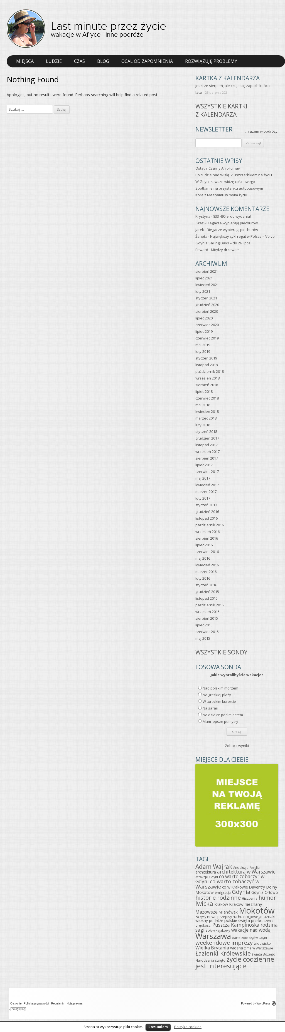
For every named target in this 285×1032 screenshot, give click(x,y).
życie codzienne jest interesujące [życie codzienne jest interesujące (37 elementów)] (234, 962)
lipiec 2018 (204, 391)
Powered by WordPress (258, 1003)
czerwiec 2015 (207, 631)
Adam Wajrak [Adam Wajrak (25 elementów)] (213, 866)
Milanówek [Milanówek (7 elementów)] (228, 912)
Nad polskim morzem (220, 688)
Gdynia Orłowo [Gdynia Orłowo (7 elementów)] (264, 892)
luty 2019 (202, 351)
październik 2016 (209, 524)
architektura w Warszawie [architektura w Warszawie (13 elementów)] (246, 872)
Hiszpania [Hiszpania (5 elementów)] (249, 898)
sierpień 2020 (206, 311)
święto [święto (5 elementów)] (220, 960)
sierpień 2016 (206, 538)
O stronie (16, 1003)
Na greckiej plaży (217, 694)
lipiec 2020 (204, 318)
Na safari (210, 708)
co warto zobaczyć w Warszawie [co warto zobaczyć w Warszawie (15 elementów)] (227, 884)
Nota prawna (74, 1003)
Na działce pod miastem (223, 714)
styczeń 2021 (206, 298)
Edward (201, 249)
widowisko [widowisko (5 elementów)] (262, 943)
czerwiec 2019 (207, 338)
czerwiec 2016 (207, 551)
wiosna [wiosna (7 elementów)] (236, 948)
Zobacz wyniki (237, 745)
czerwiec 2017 (207, 471)
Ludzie (54, 61)
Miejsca (25, 61)
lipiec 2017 (204, 464)
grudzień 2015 (207, 591)
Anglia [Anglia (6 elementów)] (255, 867)
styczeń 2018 (206, 431)
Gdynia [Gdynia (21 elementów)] (241, 891)
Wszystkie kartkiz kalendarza (221, 110)
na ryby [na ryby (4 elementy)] (200, 917)
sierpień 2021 (206, 271)
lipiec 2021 (204, 278)
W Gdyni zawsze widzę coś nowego (225, 181)
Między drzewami (225, 249)
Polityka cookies (188, 1026)
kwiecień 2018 (207, 411)
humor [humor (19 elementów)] (267, 897)
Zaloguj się (18, 1009)
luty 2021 (202, 291)
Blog (103, 61)
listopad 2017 (206, 444)
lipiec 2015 (204, 624)
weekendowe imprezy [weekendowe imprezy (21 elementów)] (224, 942)
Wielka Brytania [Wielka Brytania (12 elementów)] (212, 947)
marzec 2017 (206, 491)
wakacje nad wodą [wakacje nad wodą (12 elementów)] (251, 930)
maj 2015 (202, 638)
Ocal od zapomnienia (147, 61)
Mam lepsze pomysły (220, 721)
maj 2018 (202, 404)
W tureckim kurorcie (219, 701)
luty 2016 (202, 578)
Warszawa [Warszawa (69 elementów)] (213, 936)
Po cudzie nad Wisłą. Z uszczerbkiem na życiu (233, 174)
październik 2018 (209, 371)
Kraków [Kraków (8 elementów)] (221, 904)
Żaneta (201, 236)
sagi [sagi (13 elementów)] (200, 930)
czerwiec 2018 (207, 398)
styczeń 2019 (206, 358)
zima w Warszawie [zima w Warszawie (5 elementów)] (258, 948)
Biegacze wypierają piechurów (232, 222)
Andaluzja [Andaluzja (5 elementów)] (241, 867)
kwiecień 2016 (207, 564)
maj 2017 (202, 478)
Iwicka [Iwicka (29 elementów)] (204, 903)
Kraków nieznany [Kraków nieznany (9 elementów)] (245, 904)
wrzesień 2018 (207, 378)
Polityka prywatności (36, 1003)
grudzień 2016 (207, 511)
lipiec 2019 (204, 331)
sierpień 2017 (206, 458)
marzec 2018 (206, 418)
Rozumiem (158, 1026)
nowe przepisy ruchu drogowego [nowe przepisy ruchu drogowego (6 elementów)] (234, 916)
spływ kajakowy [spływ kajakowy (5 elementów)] (218, 930)
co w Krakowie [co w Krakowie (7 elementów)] (235, 887)
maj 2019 (202, 344)
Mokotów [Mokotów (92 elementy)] (257, 910)
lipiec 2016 (204, 544)
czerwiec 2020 (207, 324)
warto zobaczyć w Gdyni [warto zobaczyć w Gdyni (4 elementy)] (249, 938)
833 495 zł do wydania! (232, 216)
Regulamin (58, 1003)
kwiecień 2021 (207, 284)
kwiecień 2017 (207, 484)
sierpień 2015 (206, 618)
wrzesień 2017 (207, 451)
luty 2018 (202, 424)
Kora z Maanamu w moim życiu (221, 194)
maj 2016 (202, 558)
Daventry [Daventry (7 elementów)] (257, 887)
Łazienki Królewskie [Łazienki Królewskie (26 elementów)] (223, 953)
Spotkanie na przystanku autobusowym (229, 188)
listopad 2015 (206, 598)
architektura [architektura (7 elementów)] (205, 872)
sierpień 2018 (206, 384)
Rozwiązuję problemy (211, 61)
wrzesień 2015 (207, 611)
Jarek (199, 229)
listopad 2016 (206, 518)
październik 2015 (209, 604)
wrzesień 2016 (207, 531)
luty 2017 (202, 498)
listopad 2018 (206, 364)
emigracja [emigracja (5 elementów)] (223, 892)
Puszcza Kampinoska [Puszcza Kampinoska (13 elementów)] (235, 925)
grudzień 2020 (207, 304)
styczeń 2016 (206, 584)
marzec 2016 (206, 571)
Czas (79, 61)
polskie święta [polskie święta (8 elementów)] (237, 920)
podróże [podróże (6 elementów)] (216, 920)
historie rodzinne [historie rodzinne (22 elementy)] (218, 897)
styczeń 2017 (206, 504)
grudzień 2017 (207, 438)
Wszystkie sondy (221, 652)
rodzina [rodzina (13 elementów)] (269, 925)
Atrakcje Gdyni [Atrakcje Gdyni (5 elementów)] (206, 877)
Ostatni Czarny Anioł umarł (217, 168)
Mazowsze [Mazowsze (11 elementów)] (206, 912)
